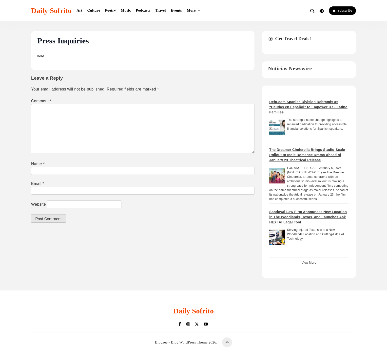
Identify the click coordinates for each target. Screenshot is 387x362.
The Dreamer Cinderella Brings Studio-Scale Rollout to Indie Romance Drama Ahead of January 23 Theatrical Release (307, 155)
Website (38, 204)
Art (79, 10)
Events (176, 10)
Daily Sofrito (51, 10)
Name (38, 164)
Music (126, 10)
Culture (93, 10)
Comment (41, 101)
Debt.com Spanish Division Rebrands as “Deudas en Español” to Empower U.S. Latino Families (308, 107)
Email (37, 183)
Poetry (110, 10)
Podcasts (143, 10)
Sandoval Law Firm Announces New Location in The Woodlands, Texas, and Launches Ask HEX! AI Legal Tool (308, 217)
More (191, 10)
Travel (160, 10)
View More (309, 262)
